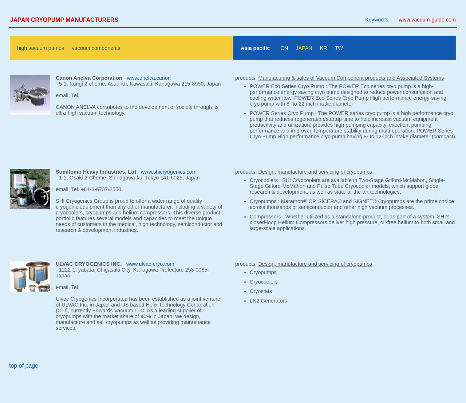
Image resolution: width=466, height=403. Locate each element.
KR (323, 48)
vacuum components (96, 48)
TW (339, 48)
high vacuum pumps (40, 48)
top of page (23, 366)
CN (284, 48)
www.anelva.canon (148, 78)
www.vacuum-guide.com (427, 20)
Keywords (376, 20)
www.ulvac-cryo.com (150, 264)
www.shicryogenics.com (169, 172)
